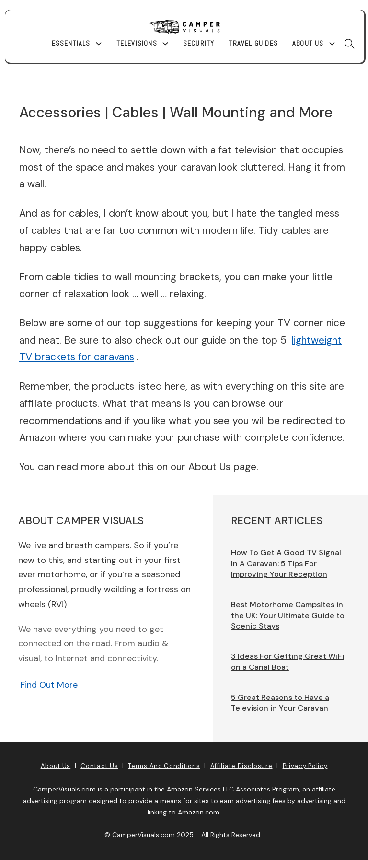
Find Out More (49, 684)
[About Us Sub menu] (332, 43)
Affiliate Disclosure (241, 766)
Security (199, 43)
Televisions (136, 43)
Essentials (71, 43)
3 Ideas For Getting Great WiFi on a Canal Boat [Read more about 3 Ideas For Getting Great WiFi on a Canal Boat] (287, 661)
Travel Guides (253, 43)
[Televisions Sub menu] (165, 43)
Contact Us (99, 766)
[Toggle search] (350, 43)
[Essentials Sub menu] (98, 43)
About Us (308, 43)
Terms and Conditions (164, 766)
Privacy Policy (305, 766)
